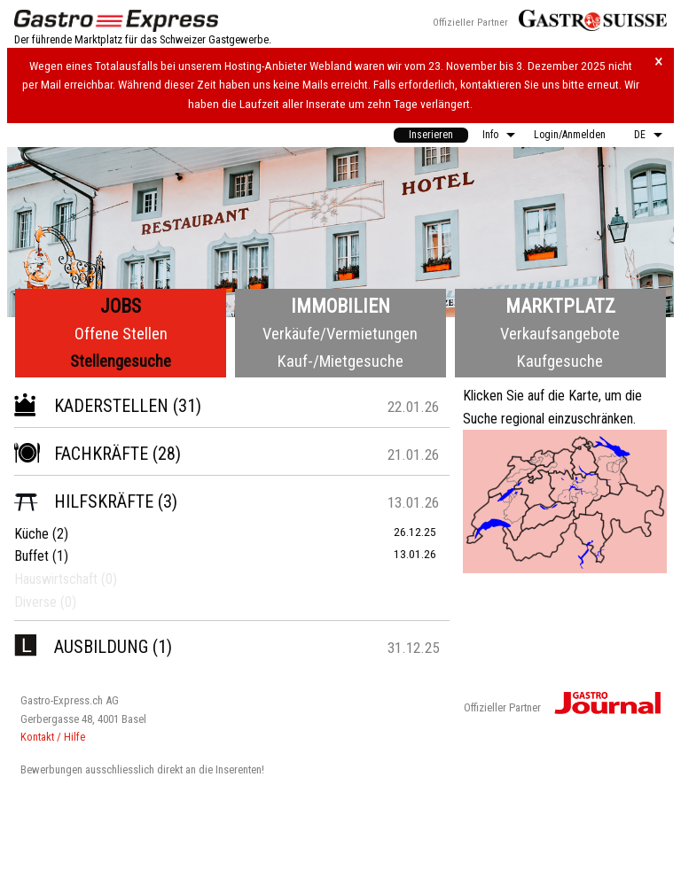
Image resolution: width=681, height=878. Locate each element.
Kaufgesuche (560, 361)
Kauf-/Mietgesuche (340, 361)
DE (640, 134)
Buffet (31, 556)
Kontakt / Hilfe (52, 736)
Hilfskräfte (83, 501)
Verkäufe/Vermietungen (340, 333)
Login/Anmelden (570, 134)
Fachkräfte (81, 453)
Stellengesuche (120, 361)
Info (490, 134)
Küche (31, 533)
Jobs (120, 306)
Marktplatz (560, 306)
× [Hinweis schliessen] (658, 61)
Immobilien (340, 306)
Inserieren (431, 134)
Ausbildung (81, 646)
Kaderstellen (91, 405)
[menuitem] (431, 135)
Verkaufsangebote (560, 333)
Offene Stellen (121, 333)
